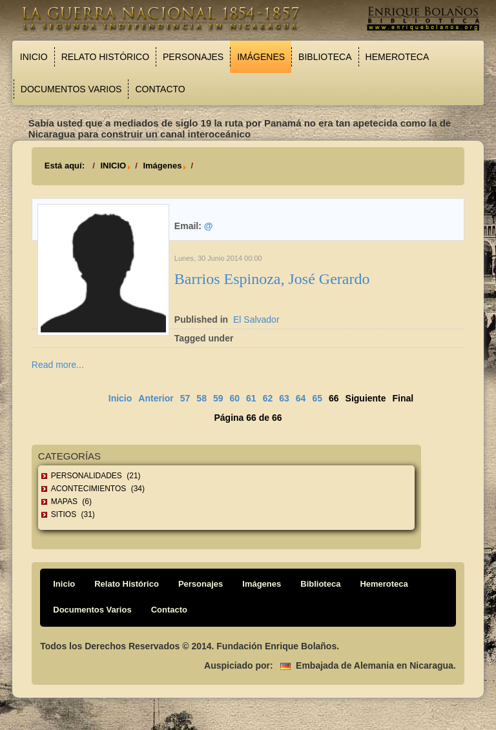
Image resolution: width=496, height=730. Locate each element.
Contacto (160, 89)
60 (235, 398)
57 (185, 398)
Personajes (193, 57)
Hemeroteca (397, 57)
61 (251, 398)
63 (284, 398)
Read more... (58, 365)
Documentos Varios (71, 89)
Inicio (34, 57)
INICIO (113, 165)
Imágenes (261, 57)
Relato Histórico (105, 57)
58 (201, 398)
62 (268, 398)
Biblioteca (324, 57)
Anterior (155, 398)
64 (301, 398)
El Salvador (256, 319)
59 (218, 398)
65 (317, 398)
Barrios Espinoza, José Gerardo (272, 278)
